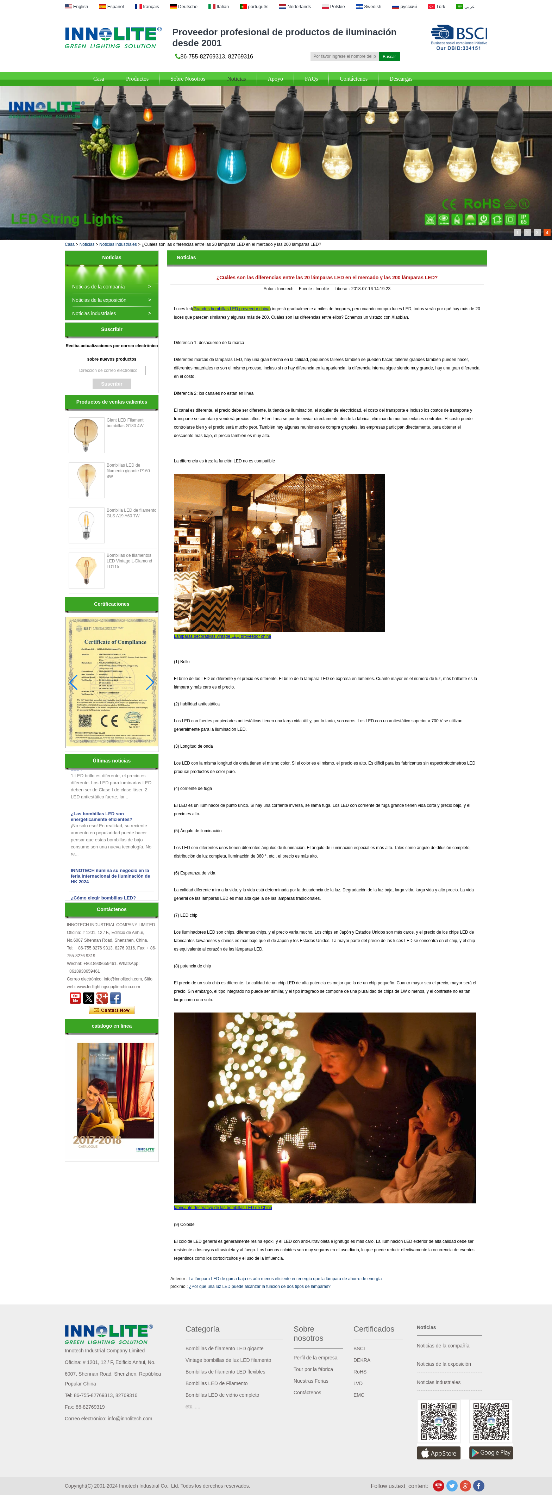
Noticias (236, 79)
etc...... (193, 1406)
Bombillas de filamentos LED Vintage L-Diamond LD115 (129, 561)
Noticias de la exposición (99, 300)
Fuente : (307, 288)
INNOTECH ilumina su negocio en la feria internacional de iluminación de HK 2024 (110, 878)
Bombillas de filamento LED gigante (225, 1348)
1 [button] (517, 232)
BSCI (359, 1348)
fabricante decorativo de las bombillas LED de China (223, 1207)
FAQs (311, 79)
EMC (358, 1395)
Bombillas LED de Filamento (217, 1383)
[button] (150, 682)
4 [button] (547, 232)
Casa (98, 79)
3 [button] (537, 232)
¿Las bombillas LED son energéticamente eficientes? (101, 818)
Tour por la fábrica (313, 1369)
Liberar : (342, 288)
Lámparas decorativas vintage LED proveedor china (222, 636)
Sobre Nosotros (187, 79)
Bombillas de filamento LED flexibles (225, 1372)
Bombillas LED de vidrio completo (222, 1395)
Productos (137, 79)
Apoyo (275, 79)
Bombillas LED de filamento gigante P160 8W (128, 471)
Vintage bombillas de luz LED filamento (228, 1360)
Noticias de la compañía (98, 286)
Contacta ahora (111, 1010)
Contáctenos (354, 79)
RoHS (359, 1372)
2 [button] (527, 232)
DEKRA (361, 1360)
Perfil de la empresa (316, 1357)
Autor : (270, 288)
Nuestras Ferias (311, 1381)
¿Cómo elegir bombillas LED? (103, 900)
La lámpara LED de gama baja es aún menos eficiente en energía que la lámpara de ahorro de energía (285, 1278)
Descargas (400, 79)
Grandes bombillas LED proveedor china (231, 308)
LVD (358, 1383)
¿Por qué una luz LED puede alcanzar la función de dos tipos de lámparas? (260, 1286)
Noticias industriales (118, 244)
